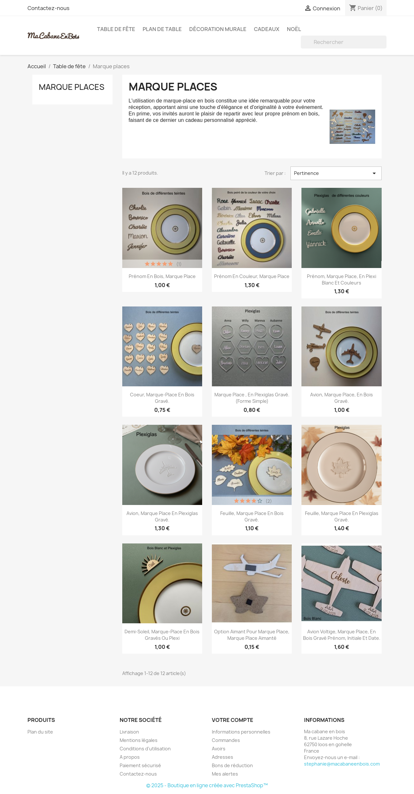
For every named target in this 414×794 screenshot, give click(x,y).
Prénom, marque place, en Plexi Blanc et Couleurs (341, 279)
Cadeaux (266, 29)
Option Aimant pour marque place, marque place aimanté (251, 634)
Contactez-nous (48, 8)
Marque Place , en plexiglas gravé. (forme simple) (251, 398)
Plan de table (162, 29)
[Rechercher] (344, 42)
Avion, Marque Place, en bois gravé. (341, 398)
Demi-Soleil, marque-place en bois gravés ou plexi (162, 634)
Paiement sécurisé (140, 765)
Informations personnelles (241, 732)
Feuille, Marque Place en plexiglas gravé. (341, 516)
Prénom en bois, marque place (162, 276)
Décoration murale (217, 29)
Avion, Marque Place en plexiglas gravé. (162, 516)
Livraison (129, 732)
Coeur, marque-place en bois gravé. (162, 398)
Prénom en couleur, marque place (251, 276)
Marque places (71, 86)
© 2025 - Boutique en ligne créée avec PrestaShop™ (207, 785)
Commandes (226, 740)
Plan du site (40, 732)
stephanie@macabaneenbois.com (342, 764)
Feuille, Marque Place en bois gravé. (252, 516)
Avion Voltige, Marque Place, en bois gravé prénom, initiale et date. (341, 634)
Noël (294, 29)
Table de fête (116, 29)
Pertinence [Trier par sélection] (336, 173)
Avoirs (218, 749)
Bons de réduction (232, 765)
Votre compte (232, 720)
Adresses (222, 757)
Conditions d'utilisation (145, 749)
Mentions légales (139, 740)
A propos (130, 757)
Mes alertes (225, 774)
